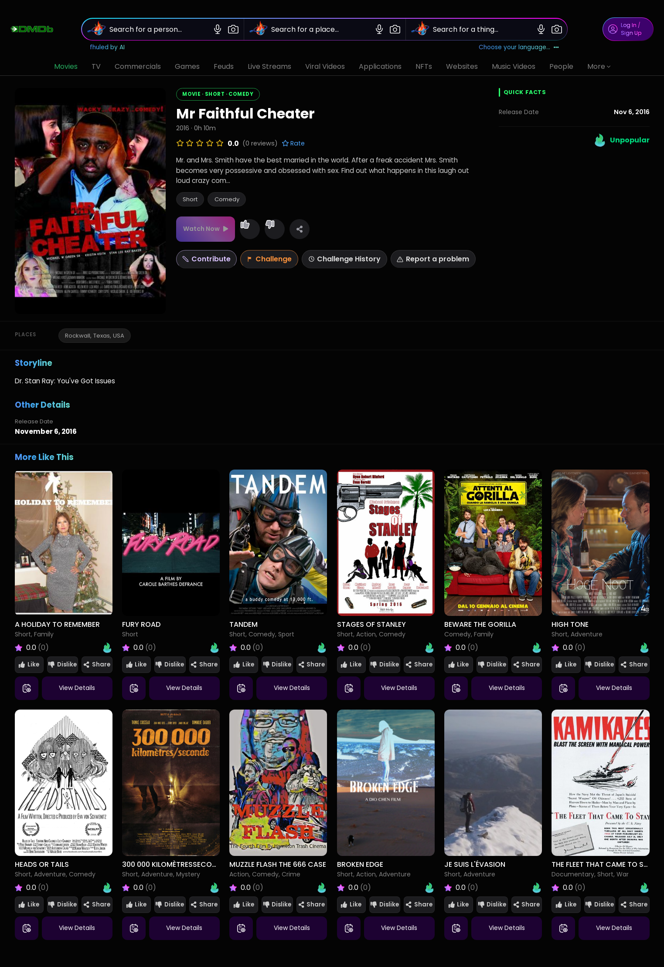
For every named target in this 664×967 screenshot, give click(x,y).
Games (187, 66)
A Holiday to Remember (57, 624)
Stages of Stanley (371, 624)
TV (96, 66)
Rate (293, 143)
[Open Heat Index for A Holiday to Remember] (107, 647)
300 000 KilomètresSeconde (173, 864)
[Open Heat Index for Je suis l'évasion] (536, 887)
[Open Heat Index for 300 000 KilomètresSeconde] (214, 887)
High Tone (570, 624)
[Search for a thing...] (481, 29)
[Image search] (233, 29)
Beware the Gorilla (480, 624)
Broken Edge (360, 864)
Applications (380, 66)
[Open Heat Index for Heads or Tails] (107, 887)
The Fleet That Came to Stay (604, 864)
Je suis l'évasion (474, 864)
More (598, 66)
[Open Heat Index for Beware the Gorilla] (536, 647)
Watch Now (201, 228)
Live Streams (269, 66)
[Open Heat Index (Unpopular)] (621, 140)
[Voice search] (218, 29)
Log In (629, 25)
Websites (462, 66)
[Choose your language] (519, 47)
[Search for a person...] (158, 29)
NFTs (423, 66)
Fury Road (141, 624)
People (561, 66)
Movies (66, 66)
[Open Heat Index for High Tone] (644, 647)
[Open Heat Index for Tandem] (322, 647)
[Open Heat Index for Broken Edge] (429, 887)
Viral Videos (325, 66)
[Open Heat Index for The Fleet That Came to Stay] (644, 887)
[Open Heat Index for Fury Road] (214, 647)
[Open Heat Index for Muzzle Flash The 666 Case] (322, 887)
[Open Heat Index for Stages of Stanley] (429, 647)
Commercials (138, 66)
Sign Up (631, 33)
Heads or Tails (42, 864)
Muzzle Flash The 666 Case (277, 864)
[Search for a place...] (320, 29)
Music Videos (513, 66)
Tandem (243, 624)
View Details (77, 687)
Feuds (224, 66)
